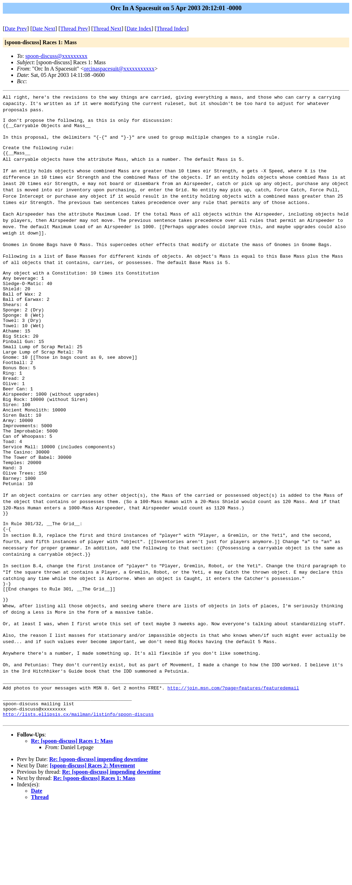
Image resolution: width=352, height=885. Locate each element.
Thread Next (107, 29)
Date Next (43, 29)
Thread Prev (74, 29)
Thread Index (171, 29)
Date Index (139, 29)
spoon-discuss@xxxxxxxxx (56, 56)
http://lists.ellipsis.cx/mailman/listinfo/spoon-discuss (78, 792)
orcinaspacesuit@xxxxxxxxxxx (119, 69)
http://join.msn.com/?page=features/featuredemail (233, 760)
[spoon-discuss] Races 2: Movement (92, 844)
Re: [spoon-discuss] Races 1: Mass (72, 820)
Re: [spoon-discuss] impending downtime (98, 838)
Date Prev (16, 29)
